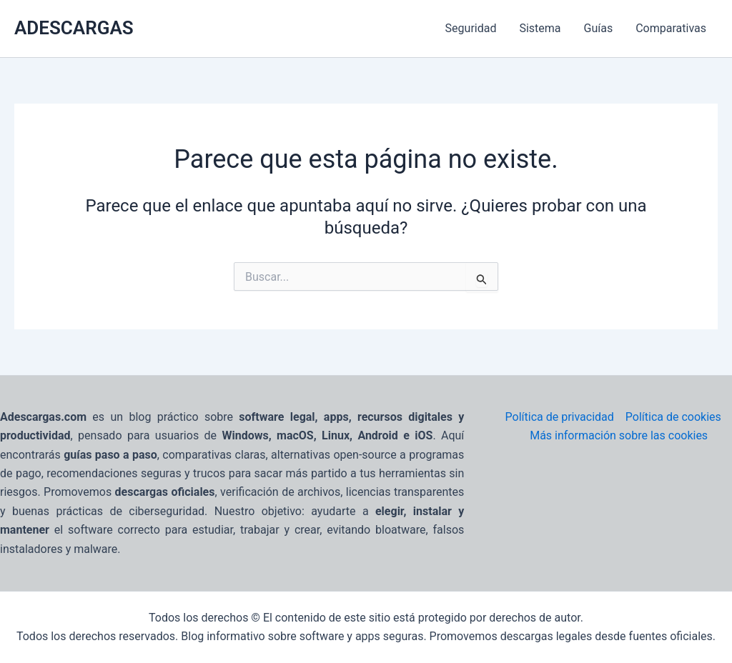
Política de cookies (673, 417)
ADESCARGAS (74, 28)
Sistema (539, 28)
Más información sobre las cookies (619, 435)
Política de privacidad (559, 417)
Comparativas (670, 28)
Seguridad (471, 28)
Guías (598, 28)
